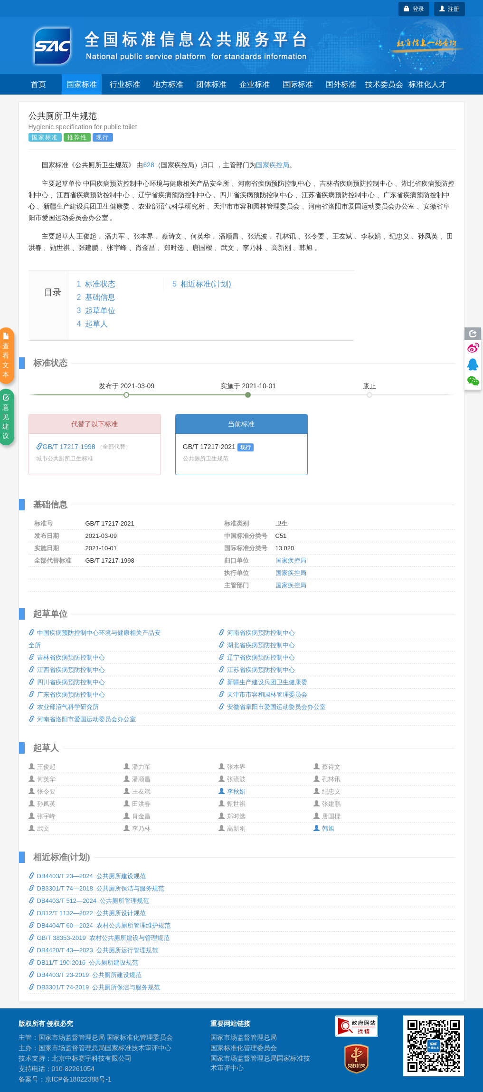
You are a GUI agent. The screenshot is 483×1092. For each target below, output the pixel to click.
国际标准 (298, 84)
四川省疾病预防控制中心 (66, 682)
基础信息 (100, 297)
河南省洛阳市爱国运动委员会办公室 (82, 719)
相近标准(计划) (205, 284)
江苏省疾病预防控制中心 (256, 669)
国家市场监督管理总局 (243, 1037)
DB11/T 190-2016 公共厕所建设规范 (83, 962)
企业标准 (254, 84)
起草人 (96, 324)
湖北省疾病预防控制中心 (256, 645)
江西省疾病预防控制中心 (66, 669)
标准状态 (100, 284)
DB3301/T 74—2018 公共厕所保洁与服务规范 (96, 888)
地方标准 (168, 84)
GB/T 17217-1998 (66, 446)
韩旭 (323, 828)
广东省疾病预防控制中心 (66, 694)
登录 (414, 9)
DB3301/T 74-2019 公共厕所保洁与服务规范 (94, 987)
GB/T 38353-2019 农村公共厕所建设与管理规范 (99, 937)
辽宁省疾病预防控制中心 (256, 657)
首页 (38, 84)
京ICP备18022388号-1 (78, 1079)
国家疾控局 (272, 165)
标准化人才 (427, 84)
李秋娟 (232, 791)
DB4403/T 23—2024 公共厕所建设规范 (87, 876)
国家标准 (81, 84)
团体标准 (211, 84)
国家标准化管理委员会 (243, 1048)
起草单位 (100, 311)
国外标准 (341, 84)
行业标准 (125, 84)
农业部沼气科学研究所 (63, 706)
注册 (449, 9)
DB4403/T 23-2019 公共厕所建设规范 (85, 974)
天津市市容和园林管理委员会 (262, 694)
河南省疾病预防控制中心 (256, 632)
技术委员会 (384, 84)
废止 (369, 386)
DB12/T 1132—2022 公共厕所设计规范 (87, 913)
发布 (127, 386)
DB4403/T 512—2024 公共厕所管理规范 (89, 900)
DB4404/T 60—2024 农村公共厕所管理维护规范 (99, 925)
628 (148, 165)
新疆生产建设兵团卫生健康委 (262, 682)
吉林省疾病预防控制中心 (66, 657)
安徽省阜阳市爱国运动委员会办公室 (272, 706)
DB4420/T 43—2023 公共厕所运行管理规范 (93, 950)
